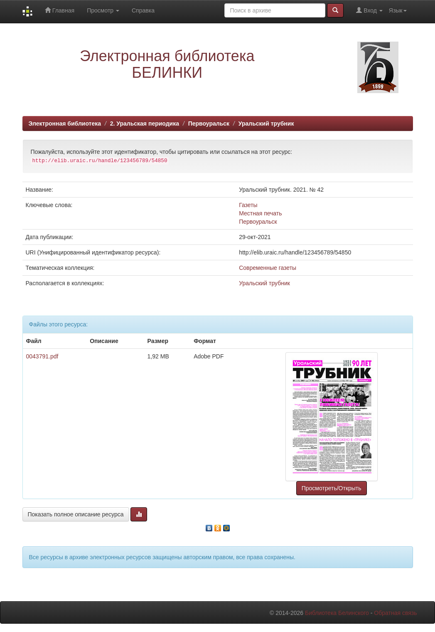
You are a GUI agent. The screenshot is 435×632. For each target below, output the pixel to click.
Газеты (248, 205)
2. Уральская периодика (144, 123)
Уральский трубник (266, 123)
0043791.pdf (42, 356)
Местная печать (260, 213)
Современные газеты (267, 267)
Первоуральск (208, 123)
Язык (398, 10)
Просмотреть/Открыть (331, 488)
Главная (59, 10)
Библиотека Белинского (337, 613)
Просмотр (103, 10)
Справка (143, 10)
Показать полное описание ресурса (76, 514)
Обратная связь (395, 613)
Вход (369, 10)
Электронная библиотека (65, 123)
